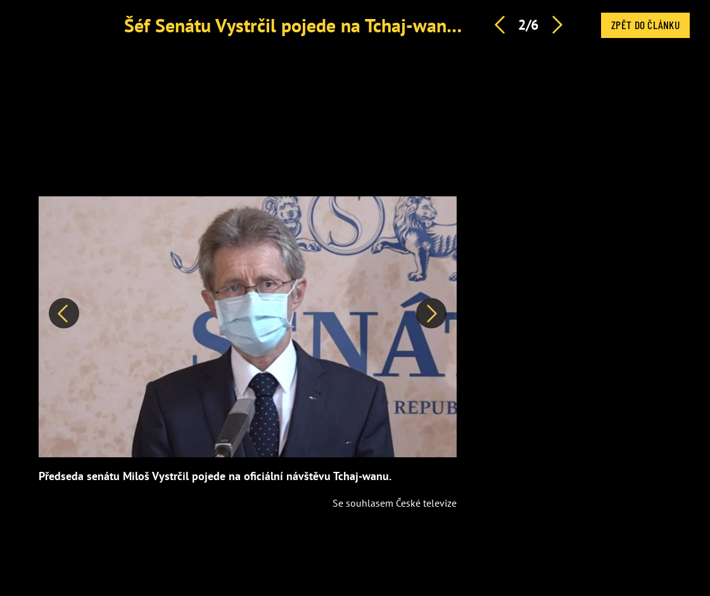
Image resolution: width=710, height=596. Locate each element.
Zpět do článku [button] (645, 25)
